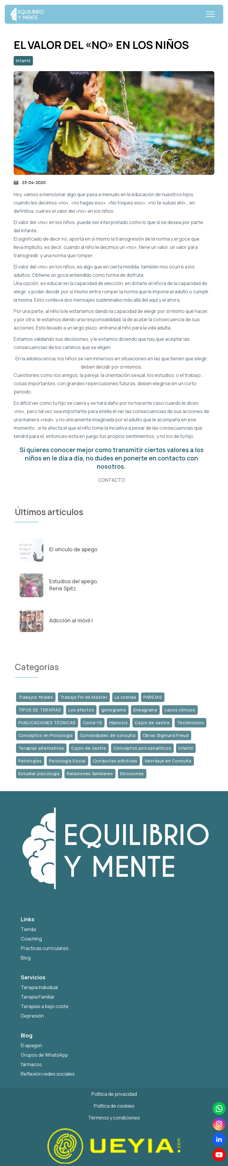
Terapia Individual (39, 987)
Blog (26, 957)
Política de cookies (114, 1106)
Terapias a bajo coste (45, 1006)
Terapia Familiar (38, 997)
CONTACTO (111, 480)
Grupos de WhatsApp (44, 1055)
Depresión (32, 1016)
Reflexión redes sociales (48, 1074)
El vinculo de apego (73, 552)
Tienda (28, 929)
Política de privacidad (114, 1094)
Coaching (31, 938)
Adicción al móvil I (71, 623)
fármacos (31, 1064)
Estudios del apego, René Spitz (73, 588)
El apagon (31, 1045)
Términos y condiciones (114, 1117)
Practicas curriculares (45, 948)
